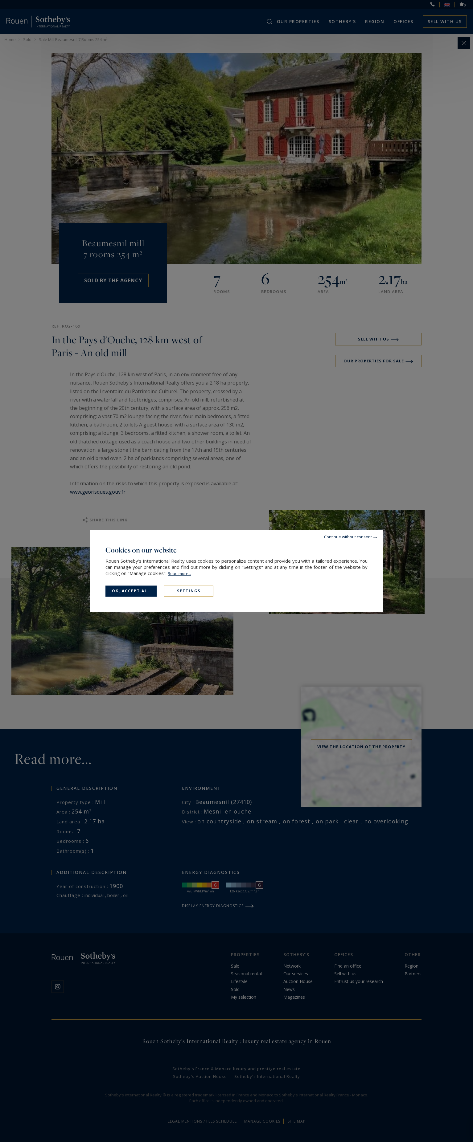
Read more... (179, 573)
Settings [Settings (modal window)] (188, 590)
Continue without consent (348, 537)
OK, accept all (131, 590)
